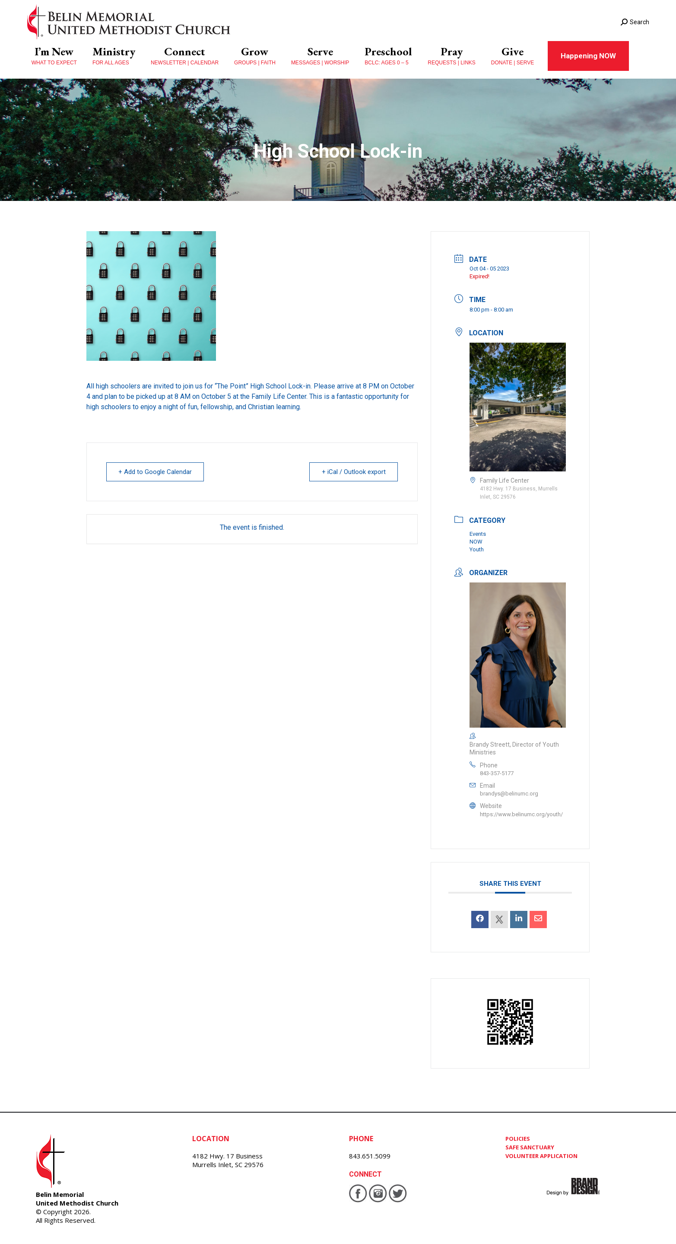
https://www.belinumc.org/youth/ (521, 814)
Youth (477, 549)
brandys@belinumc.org (509, 793)
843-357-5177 (497, 773)
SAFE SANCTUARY (529, 1147)
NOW (476, 541)
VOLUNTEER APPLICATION (541, 1156)
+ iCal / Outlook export (353, 472)
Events (478, 534)
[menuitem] (54, 56)
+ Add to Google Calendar (155, 472)
